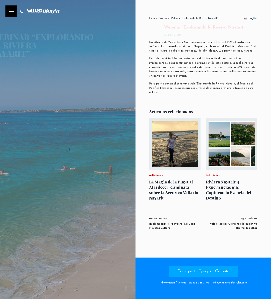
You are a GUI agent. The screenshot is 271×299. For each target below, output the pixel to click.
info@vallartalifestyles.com (230, 282)
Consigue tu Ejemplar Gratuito (203, 271)
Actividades (156, 175)
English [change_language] (250, 18)
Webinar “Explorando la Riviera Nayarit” (194, 18)
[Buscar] (22, 11)
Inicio (152, 18)
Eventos (162, 18)
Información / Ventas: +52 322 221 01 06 (184, 282)
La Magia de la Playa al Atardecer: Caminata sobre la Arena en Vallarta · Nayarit (174, 190)
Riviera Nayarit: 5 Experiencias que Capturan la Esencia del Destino (228, 190)
